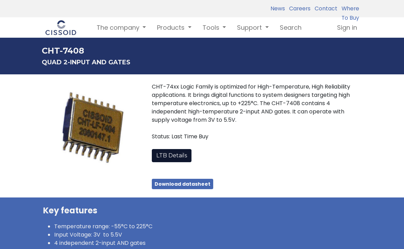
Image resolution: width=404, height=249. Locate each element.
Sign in (347, 27)
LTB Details (171, 155)
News (277, 8)
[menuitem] (290, 27)
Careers (298, 8)
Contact (324, 8)
